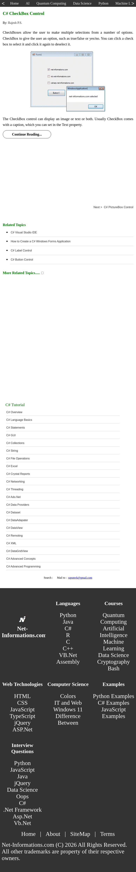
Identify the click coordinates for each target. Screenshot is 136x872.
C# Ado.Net (13, 497)
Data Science (113, 655)
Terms (107, 834)
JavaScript (22, 709)
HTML (22, 696)
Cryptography (113, 661)
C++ (68, 648)
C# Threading (14, 489)
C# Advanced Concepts (21, 558)
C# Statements (15, 427)
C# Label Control (21, 250)
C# (68, 628)
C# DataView (14, 527)
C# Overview (14, 412)
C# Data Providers (17, 504)
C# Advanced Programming (23, 566)
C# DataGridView (17, 551)
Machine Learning (113, 645)
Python (68, 615)
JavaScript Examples (113, 712)
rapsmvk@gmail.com (80, 577)
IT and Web (68, 702)
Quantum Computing (113, 618)
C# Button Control (22, 259)
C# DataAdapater (17, 520)
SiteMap (80, 834)
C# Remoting (14, 535)
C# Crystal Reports (18, 473)
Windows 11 (68, 709)
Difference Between (68, 719)
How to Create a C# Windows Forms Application (41, 241)
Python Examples (113, 696)
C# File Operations (18, 458)
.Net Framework (22, 809)
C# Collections (15, 443)
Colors (68, 696)
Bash (113, 668)
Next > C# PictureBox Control (113, 207)
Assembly (68, 661)
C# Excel (12, 466)
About (53, 834)
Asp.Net (22, 816)
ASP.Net (22, 729)
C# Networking (15, 481)
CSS (22, 702)
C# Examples (113, 702)
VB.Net (68, 655)
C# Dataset (13, 512)
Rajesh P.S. (15, 23)
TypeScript (22, 716)
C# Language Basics (19, 419)
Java (68, 621)
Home (28, 834)
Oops (22, 796)
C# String (12, 450)
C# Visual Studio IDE (24, 232)
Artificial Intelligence (113, 631)
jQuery (22, 722)
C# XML (11, 543)
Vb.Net (22, 823)
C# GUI (11, 435)
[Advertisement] (68, 167)
